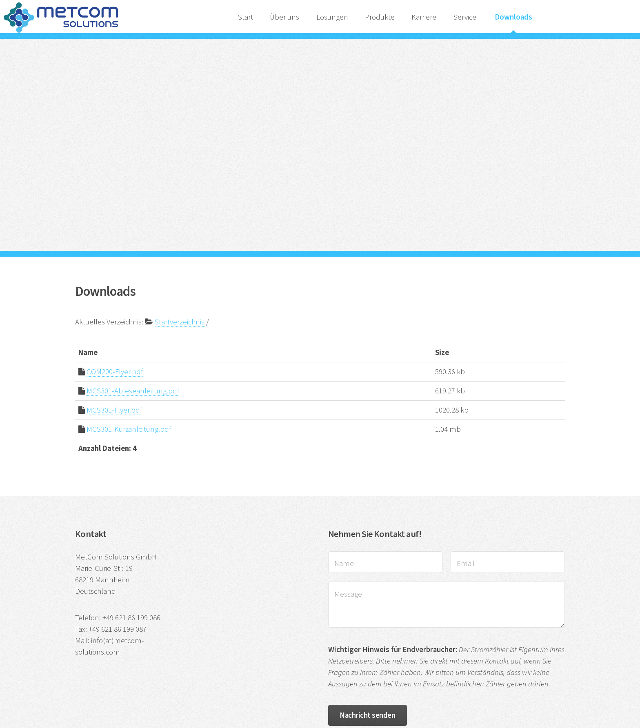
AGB (267, 647)
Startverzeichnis (179, 207)
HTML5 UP (483, 647)
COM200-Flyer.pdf (115, 257)
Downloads (513, 17)
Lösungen (332, 17)
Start (245, 17)
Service (465, 17)
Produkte (380, 17)
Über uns (284, 17)
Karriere (423, 17)
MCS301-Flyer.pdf (114, 295)
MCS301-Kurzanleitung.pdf (129, 315)
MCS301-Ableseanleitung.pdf (133, 276)
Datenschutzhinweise (217, 647)
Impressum (157, 647)
